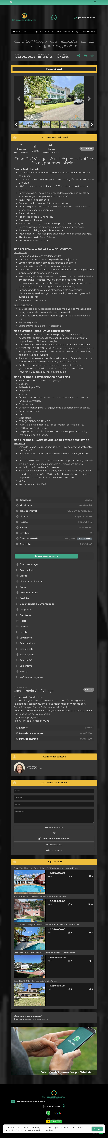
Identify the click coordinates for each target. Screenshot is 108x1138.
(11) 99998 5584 (87, 17)
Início (17, 31)
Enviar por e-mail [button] (54, 827)
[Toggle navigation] (95, 2)
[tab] (22, 69)
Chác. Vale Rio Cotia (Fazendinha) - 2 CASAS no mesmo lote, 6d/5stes (46, 868)
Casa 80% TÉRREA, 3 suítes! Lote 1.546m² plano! (36, 981)
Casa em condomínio (60, 31)
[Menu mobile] (10, 2)
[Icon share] (54, 17)
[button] (20, 98)
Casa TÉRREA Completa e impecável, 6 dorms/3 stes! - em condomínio (47, 924)
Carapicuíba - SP (39, 31)
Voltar (91, 31)
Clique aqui (19, 1019)
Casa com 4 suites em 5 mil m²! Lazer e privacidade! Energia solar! (44, 952)
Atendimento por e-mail (28, 1101)
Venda (26, 31)
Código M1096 (79, 31)
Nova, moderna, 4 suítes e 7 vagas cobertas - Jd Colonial (40, 896)
